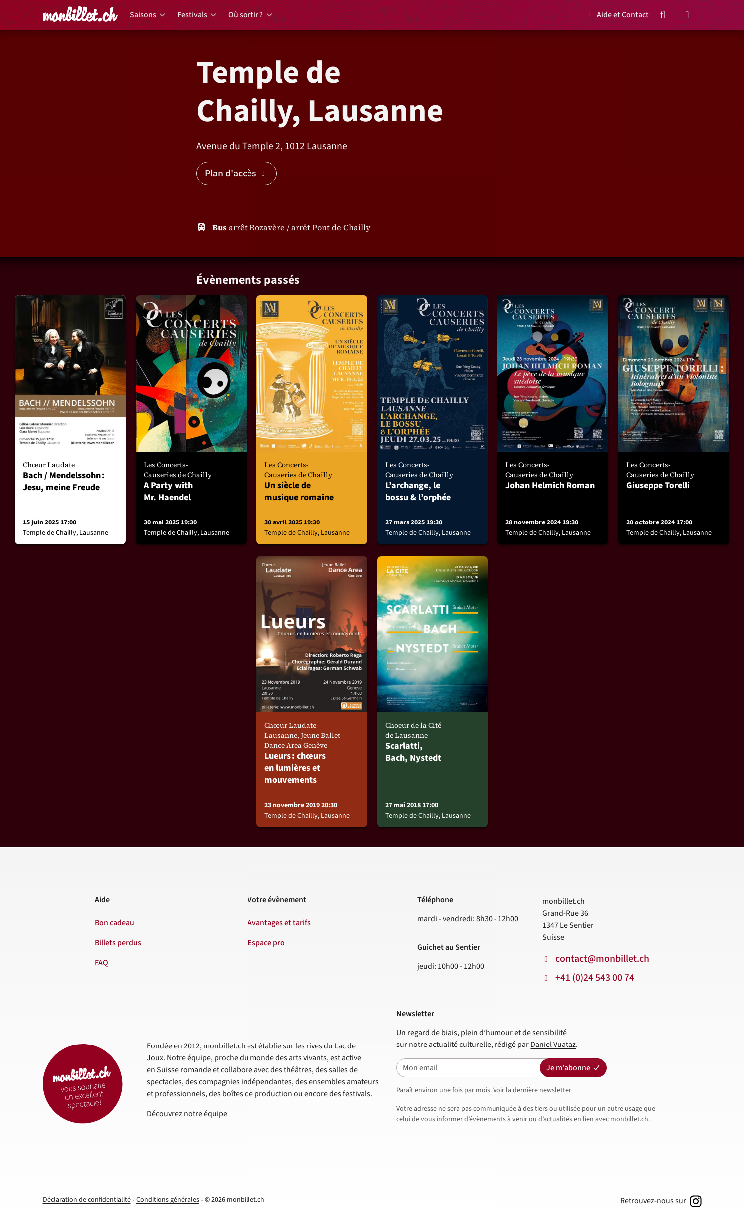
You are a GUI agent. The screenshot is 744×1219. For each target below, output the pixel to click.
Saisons (143, 14)
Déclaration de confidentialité (87, 1200)
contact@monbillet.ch (602, 959)
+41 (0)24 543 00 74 (594, 978)
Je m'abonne (573, 1067)
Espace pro (266, 942)
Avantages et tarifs (279, 922)
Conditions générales (167, 1200)
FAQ (101, 962)
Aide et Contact (616, 14)
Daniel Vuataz (553, 1044)
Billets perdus (118, 942)
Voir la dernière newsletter (532, 1090)
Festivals (192, 14)
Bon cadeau (114, 922)
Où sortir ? (245, 14)
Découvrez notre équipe (187, 1113)
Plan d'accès (236, 173)
